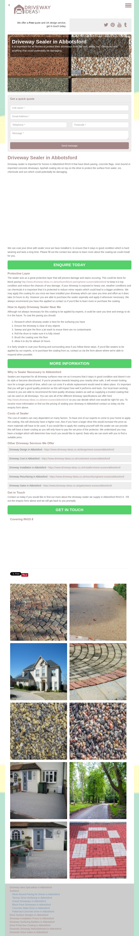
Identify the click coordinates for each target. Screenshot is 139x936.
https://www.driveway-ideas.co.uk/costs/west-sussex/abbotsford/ (76, 458)
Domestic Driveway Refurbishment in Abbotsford (35, 928)
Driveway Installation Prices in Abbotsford (32, 918)
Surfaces (14, 890)
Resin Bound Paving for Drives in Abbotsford (36, 894)
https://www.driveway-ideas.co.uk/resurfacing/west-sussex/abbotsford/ (87, 476)
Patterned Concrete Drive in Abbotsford (33, 911)
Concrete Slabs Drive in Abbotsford (31, 908)
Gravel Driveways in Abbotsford (29, 901)
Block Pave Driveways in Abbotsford (31, 904)
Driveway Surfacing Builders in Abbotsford (32, 921)
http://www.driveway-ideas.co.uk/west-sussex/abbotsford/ (38, 399)
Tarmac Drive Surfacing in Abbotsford (32, 897)
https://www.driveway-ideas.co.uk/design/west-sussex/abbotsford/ (79, 449)
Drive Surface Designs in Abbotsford (29, 915)
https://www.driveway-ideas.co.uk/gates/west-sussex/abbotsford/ (77, 485)
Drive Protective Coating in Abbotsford (30, 925)
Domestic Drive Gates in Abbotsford (29, 932)
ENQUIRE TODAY (69, 265)
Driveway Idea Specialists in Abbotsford (31, 887)
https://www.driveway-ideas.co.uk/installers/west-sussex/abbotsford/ (84, 467)
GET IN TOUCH (69, 510)
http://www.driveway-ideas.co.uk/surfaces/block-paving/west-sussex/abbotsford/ (64, 281)
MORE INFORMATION (69, 363)
